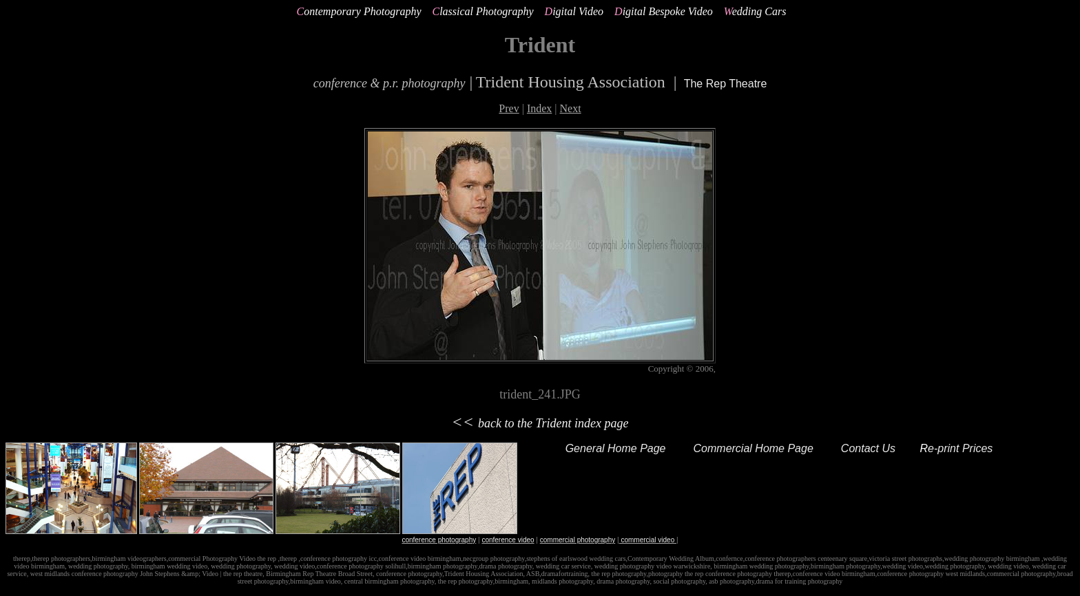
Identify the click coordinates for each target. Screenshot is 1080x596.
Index (539, 108)
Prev (509, 108)
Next (570, 108)
